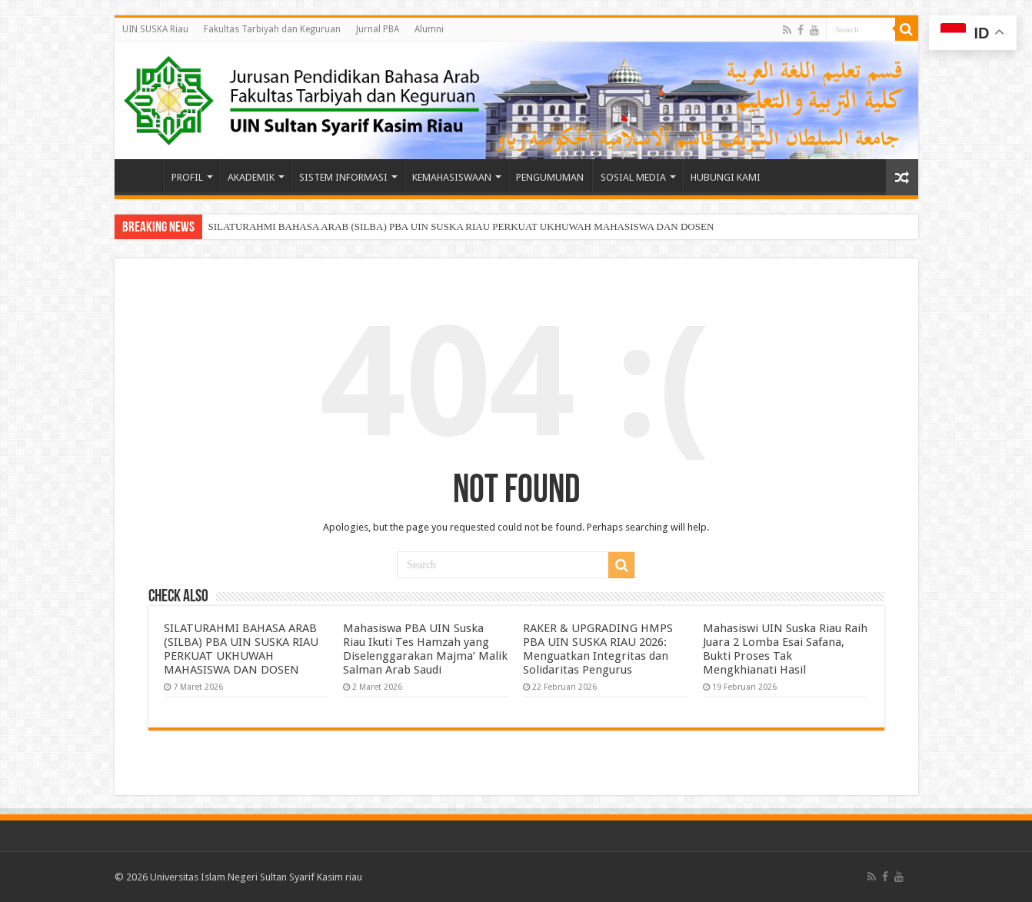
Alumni (429, 29)
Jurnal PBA (377, 29)
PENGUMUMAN (550, 177)
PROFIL (187, 177)
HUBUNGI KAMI (726, 177)
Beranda (142, 175)
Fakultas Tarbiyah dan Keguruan (272, 29)
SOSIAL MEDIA (633, 177)
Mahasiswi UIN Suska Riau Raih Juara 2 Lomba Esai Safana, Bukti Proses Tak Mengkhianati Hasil (785, 649)
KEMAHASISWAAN (451, 177)
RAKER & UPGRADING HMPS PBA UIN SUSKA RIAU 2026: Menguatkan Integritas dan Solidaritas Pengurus (598, 649)
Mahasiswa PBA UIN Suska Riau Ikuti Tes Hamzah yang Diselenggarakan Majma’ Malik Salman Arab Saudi (425, 649)
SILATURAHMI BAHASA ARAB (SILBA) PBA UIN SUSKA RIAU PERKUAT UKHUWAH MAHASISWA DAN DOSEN (461, 226)
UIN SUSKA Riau (155, 29)
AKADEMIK (251, 177)
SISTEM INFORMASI (343, 177)
